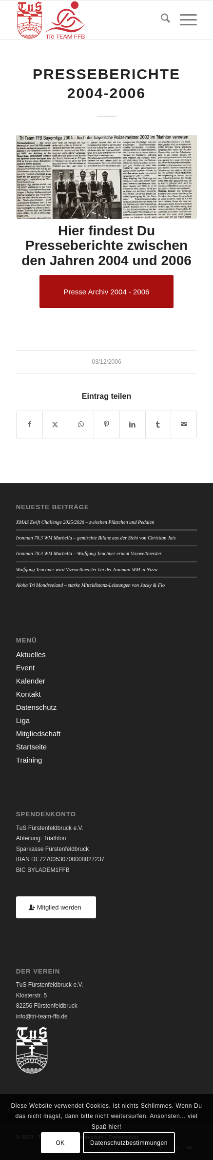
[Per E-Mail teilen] (183, 424)
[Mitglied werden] (56, 907)
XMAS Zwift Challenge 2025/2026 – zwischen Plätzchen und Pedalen (85, 522)
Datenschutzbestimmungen (129, 1142)
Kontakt (28, 694)
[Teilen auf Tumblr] (158, 424)
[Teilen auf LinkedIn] (132, 424)
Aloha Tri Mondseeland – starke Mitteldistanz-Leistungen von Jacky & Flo (90, 585)
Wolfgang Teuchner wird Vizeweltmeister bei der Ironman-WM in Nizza (86, 569)
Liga (23, 720)
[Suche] (160, 20)
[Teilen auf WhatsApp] (81, 424)
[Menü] (183, 20)
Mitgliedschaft (38, 733)
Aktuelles (31, 654)
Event (25, 667)
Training (29, 760)
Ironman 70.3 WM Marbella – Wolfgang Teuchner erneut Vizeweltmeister (89, 553)
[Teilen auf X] (55, 424)
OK (60, 1142)
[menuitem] (160, 20)
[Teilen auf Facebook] (29, 424)
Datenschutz (36, 707)
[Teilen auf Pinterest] (106, 424)
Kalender (30, 681)
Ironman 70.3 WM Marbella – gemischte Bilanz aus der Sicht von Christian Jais (96, 537)
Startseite (31, 747)
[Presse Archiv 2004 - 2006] (106, 291)
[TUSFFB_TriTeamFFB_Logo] (88, 20)
